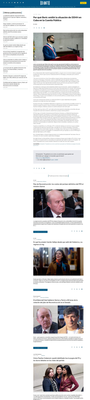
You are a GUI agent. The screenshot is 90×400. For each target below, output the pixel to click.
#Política (44, 181)
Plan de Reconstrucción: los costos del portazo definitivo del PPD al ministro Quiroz (55, 184)
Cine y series (61, 6)
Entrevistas (41, 6)
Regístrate (83, 2)
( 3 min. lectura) (40, 350)
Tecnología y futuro (34, 6)
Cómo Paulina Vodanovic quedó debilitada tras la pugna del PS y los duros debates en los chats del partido (56, 362)
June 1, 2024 (55, 159)
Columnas (56, 6)
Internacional (51, 6)
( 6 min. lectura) (40, 231)
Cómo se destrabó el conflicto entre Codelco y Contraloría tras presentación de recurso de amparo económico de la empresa (15, 61)
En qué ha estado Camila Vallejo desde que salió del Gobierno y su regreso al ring (57, 242)
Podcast (71, 6)
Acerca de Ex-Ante (18, 6)
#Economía (40, 181)
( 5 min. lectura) (40, 289)
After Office (67, 6)
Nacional (46, 6)
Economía (28, 6)
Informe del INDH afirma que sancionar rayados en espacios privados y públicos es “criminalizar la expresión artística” (15, 38)
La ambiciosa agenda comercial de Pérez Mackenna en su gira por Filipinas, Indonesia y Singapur (14, 17)
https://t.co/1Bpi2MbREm (43, 157)
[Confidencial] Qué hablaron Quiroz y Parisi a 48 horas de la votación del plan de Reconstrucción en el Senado (15, 84)
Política (24, 6)
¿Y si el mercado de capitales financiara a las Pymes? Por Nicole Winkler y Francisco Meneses (14, 69)
